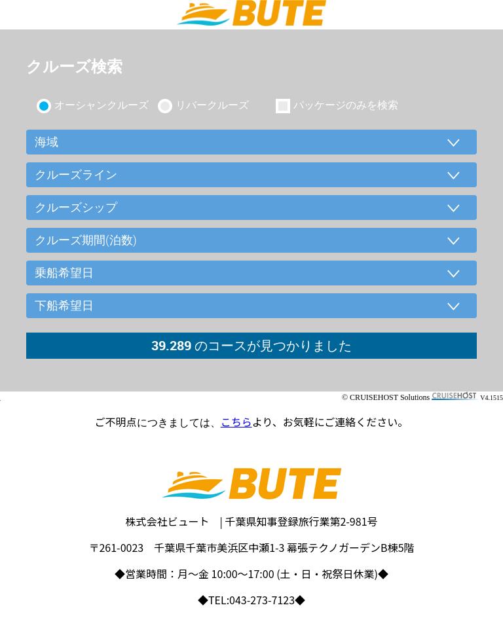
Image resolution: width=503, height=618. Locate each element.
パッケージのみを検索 (345, 105)
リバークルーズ (212, 105)
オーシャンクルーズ (101, 105)
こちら (236, 421)
